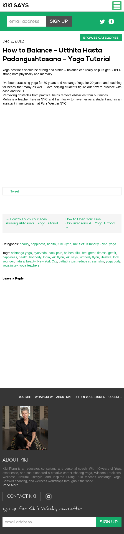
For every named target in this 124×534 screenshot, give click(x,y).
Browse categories (101, 38)
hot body (35, 257)
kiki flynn (58, 257)
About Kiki (63, 397)
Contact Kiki (21, 496)
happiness (38, 244)
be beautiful (72, 253)
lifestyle (106, 257)
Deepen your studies (90, 397)
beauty (24, 244)
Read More (10, 485)
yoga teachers (29, 265)
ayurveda (40, 253)
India (46, 257)
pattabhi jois (67, 261)
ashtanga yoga (21, 253)
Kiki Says (16, 5)
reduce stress (86, 261)
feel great (88, 253)
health (51, 244)
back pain (55, 253)
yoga (112, 244)
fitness (101, 253)
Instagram (48, 496)
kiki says (72, 257)
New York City (47, 261)
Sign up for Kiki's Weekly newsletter (42, 509)
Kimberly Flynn (97, 244)
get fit (112, 253)
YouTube (24, 397)
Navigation (116, 5)
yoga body (113, 261)
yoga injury (10, 265)
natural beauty (26, 261)
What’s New (44, 397)
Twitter (102, 21)
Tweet (14, 191)
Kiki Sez (79, 244)
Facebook (111, 21)
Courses (115, 397)
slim (101, 261)
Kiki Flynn (64, 244)
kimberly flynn (89, 257)
